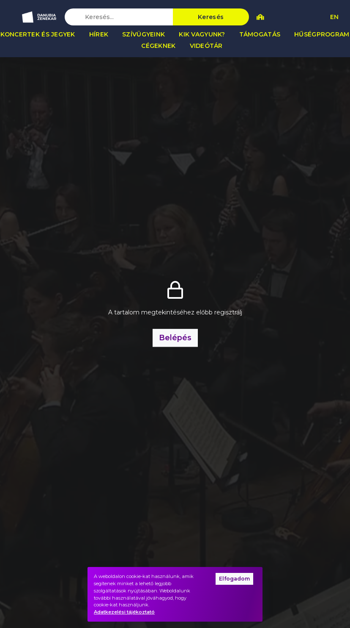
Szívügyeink (143, 34)
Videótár (206, 46)
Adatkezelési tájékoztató (124, 612)
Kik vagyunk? (202, 34)
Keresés (211, 17)
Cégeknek (158, 46)
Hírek (98, 34)
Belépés (175, 337)
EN (334, 17)
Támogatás (260, 34)
